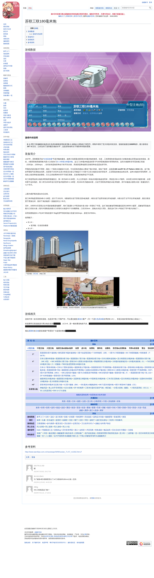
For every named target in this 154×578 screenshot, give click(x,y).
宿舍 (71, 420)
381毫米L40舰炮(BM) (89, 385)
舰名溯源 (52, 433)
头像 (43, 420)
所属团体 (94, 398)
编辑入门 (61, 16)
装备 (94, 344)
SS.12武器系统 (46, 391)
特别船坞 (118, 420)
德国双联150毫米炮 (64, 379)
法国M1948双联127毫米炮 (95, 370)
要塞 (86, 410)
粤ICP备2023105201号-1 (58, 542)
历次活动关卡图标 (119, 430)
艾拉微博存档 (86, 423)
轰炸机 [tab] (99, 348)
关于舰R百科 (36, 542)
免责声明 (45, 542)
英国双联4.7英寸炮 (78, 359)
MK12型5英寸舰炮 (69, 373)
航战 (58, 408)
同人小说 (66, 427)
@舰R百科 (90, 16)
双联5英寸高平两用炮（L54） (65, 376)
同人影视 (40, 427)
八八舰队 (48, 436)
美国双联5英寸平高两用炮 (101, 367)
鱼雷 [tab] (77, 348)
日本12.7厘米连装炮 (65, 367)
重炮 (88, 408)
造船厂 (39, 433)
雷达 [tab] (143, 348)
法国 (84, 401)
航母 (37, 408)
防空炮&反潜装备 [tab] (119, 348)
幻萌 (85, 534)
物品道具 (107, 430)
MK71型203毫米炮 (106, 385)
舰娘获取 (108, 417)
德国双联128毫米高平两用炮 (73, 370)
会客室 (82, 430)
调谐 (101, 410)
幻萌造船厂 (79, 433)
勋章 (38, 420)
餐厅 (76, 420)
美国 (63, 401)
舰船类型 (94, 404)
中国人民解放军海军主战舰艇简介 (93, 436)
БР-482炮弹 (78, 388)
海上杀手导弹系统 (56, 388)
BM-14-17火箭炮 (59, 391)
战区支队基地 (101, 420)
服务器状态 (71, 542)
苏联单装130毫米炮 (135, 367)
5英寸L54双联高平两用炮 (87, 373)
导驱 (119, 408)
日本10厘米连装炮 (109, 359)
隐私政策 (27, 542)
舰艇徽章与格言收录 (65, 433)
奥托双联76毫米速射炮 (67, 353)
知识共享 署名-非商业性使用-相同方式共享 (58, 536)
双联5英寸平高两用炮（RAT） (142, 370)
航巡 (73, 408)
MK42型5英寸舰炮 (106, 373)
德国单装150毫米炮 (47, 379)
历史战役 (88, 417)
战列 (53, 408)
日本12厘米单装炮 (47, 359)
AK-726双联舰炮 (132, 353)
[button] (6, 299)
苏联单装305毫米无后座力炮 (51, 385)
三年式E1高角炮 (113, 379)
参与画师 (50, 423)
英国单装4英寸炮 (93, 359)
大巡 (139, 408)
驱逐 (93, 408)
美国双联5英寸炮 (53, 370)
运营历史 (76, 423)
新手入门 (40, 417)
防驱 (124, 408)
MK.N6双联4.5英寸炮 (60, 361)
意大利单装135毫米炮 (129, 379)
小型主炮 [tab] (30, 348)
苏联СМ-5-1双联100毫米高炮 (81, 361)
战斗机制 (59, 417)
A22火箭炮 (68, 388)
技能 (66, 417)
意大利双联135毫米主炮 (59, 381)
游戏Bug (57, 430)
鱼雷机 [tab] (92, 348)
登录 (93, 498)
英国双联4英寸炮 (62, 359)
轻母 (43, 408)
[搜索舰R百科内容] (136, 8)
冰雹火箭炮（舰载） (122, 388)
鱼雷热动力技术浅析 (98, 395)
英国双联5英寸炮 (137, 373)
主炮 (37, 331)
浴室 (81, 420)
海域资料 (79, 417)
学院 (86, 420)
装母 (48, 408)
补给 (114, 408)
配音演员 (59, 423)
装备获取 (117, 417)
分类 (27, 457)
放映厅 (92, 420)
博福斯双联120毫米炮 (102, 361)
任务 (47, 417)
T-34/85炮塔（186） (100, 353)
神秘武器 (43, 388)
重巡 (68, 408)
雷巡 (78, 408)
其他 (94, 413)
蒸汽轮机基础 (90, 433)
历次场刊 (67, 423)
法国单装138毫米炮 (81, 379)
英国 (68, 401)
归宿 (45, 433)
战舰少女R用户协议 (103, 423)
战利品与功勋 (98, 417)
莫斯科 (31, 331)
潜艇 (104, 408)
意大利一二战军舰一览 (128, 433)
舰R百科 (94, 341)
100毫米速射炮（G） (137, 361)
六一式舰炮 (55, 364)
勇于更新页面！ (119, 14)
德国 (79, 401)
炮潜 (109, 408)
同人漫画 (48, 427)
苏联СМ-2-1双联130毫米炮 (117, 370)
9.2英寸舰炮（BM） (71, 385)
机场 (96, 410)
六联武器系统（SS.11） (140, 388)
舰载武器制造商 (82, 395)
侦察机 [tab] (107, 348)
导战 (144, 408)
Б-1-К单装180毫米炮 (65, 162)
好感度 (71, 417)
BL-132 (148, 373)
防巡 (134, 408)
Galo (39, 430)
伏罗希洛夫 (94, 113)
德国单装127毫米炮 (82, 367)
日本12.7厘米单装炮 (48, 367)
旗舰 (81, 410)
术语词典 (89, 430)
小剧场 (130, 430)
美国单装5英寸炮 (119, 367)
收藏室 (65, 420)
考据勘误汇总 (47, 430)
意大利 (90, 401)
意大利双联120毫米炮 (125, 359)
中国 (105, 401)
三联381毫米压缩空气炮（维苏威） (98, 388)
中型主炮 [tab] (40, 348)
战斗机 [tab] (84, 348)
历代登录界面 (67, 430)
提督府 (58, 420)
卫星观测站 (41, 423)
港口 (91, 410)
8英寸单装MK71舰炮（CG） (126, 385)
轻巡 (83, 408)
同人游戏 (57, 427)
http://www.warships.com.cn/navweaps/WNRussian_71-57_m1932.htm (52, 452)
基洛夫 (85, 113)
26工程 (35, 274)
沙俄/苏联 (98, 401)
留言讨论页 (78, 16)
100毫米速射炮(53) (119, 361)
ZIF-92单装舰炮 (46, 376)
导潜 (98, 408)
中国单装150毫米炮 (97, 379)
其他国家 (111, 401)
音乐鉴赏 (50, 420)
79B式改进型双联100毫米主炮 (73, 364)
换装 (124, 417)
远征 (52, 417)
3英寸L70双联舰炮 (117, 353)
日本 (74, 401)
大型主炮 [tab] (50, 348)
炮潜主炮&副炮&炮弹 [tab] (64, 348)
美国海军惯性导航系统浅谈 (107, 433)
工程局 (111, 420)
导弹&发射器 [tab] (134, 348)
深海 (118, 401)
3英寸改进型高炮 (84, 353)
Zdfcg (36, 487)
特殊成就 (98, 430)
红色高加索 (48, 159)
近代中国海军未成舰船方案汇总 (66, 436)
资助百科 (69, 16)
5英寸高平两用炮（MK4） (50, 373)
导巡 (129, 408)
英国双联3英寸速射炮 (48, 353)
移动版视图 (80, 542)
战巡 (63, 408)
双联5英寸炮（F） (122, 373)
